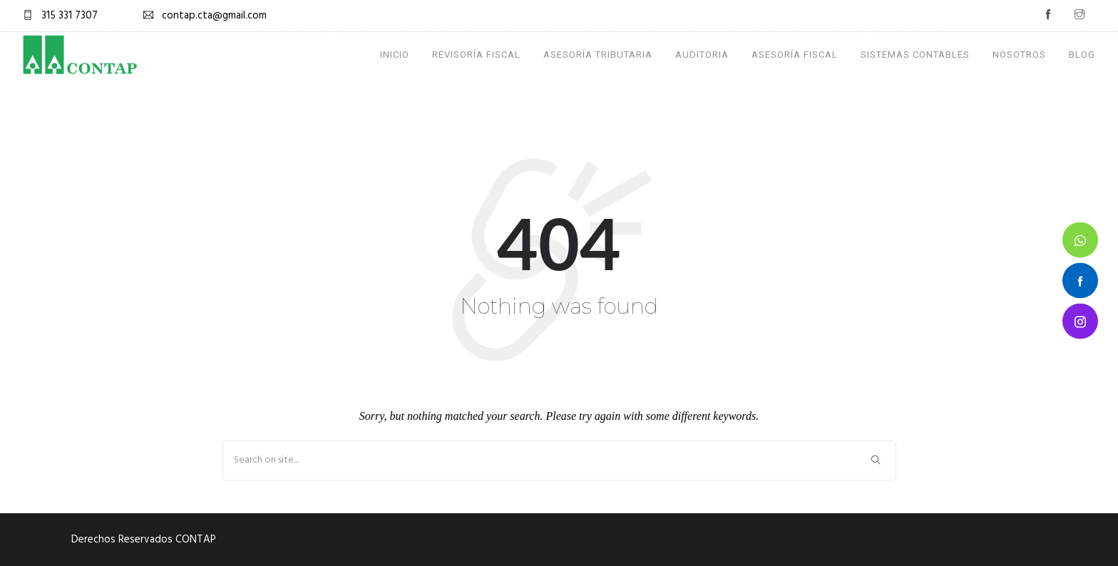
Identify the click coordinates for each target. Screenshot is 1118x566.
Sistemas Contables (915, 54)
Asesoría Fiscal (795, 54)
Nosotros (1019, 54)
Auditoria (702, 54)
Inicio (394, 54)
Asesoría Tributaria (597, 54)
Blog (1082, 54)
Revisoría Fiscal (476, 54)
